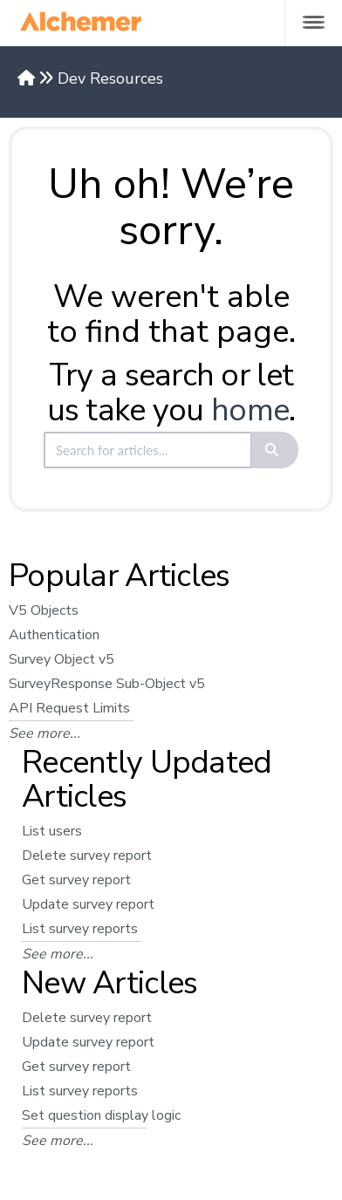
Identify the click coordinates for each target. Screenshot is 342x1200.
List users (52, 831)
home (250, 410)
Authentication (54, 634)
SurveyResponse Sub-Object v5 (107, 683)
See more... (44, 733)
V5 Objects (44, 610)
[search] (148, 450)
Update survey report (88, 904)
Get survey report (76, 880)
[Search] (275, 450)
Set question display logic (101, 1115)
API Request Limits (69, 708)
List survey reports (80, 928)
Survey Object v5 (61, 659)
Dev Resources (110, 78)
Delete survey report (87, 855)
